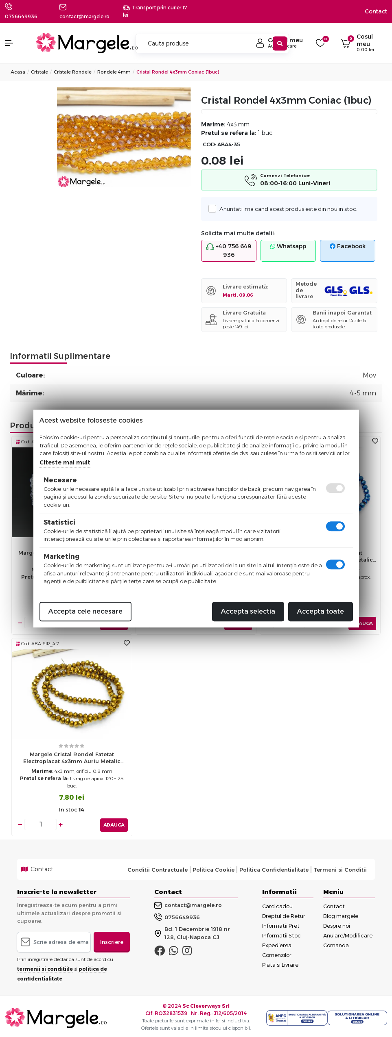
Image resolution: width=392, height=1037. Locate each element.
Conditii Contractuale (157, 866)
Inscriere (111, 939)
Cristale (39, 72)
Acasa (18, 72)
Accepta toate (320, 611)
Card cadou (277, 903)
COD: (209, 144)
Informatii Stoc (281, 932)
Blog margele (340, 913)
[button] (16, 43)
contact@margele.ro (188, 902)
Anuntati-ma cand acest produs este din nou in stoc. (286, 209)
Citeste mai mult (64, 462)
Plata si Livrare (280, 962)
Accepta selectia (248, 611)
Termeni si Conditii (340, 866)
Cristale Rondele (73, 72)
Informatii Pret (281, 923)
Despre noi (336, 923)
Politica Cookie (213, 866)
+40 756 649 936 (229, 250)
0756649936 (21, 16)
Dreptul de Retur (283, 913)
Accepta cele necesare (85, 611)
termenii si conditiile (45, 966)
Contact (376, 11)
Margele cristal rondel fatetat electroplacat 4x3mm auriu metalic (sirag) (71, 758)
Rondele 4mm (114, 72)
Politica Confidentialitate (274, 866)
